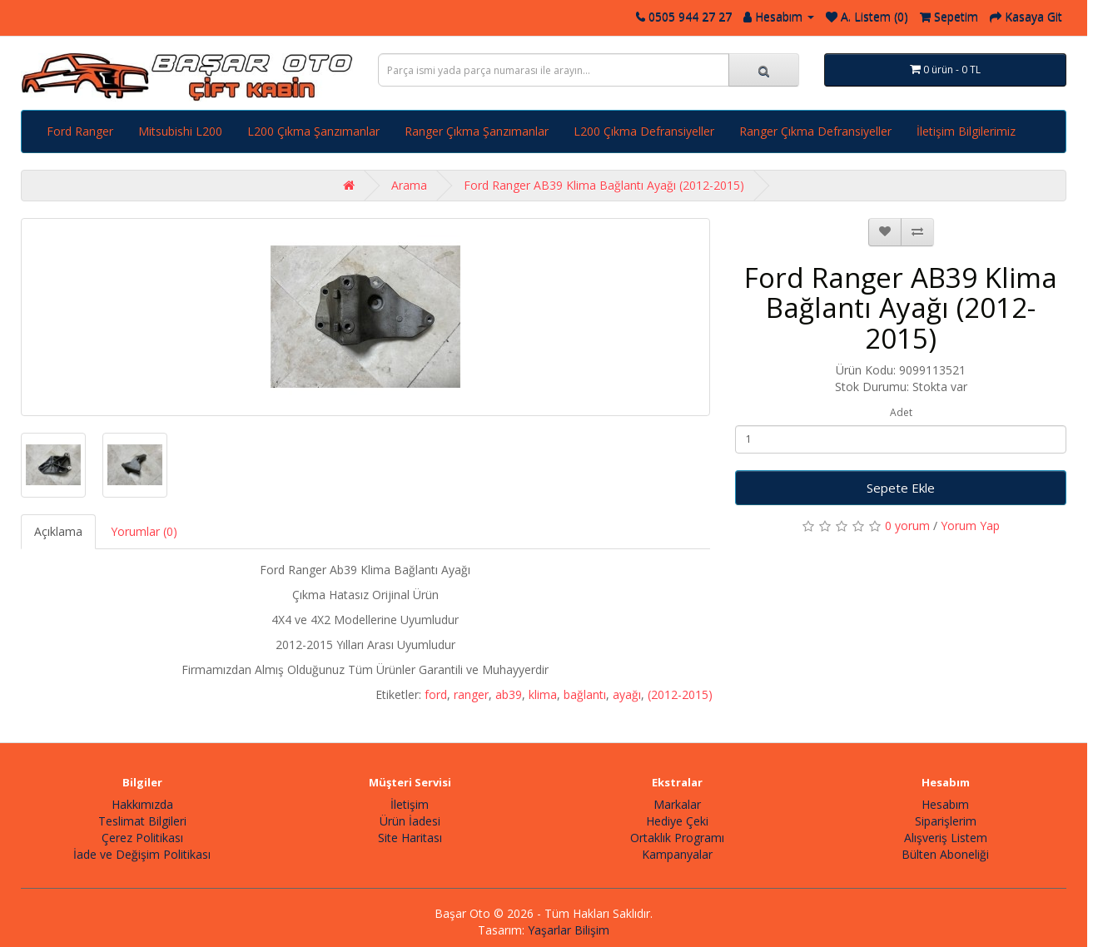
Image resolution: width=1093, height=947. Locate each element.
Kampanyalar (677, 854)
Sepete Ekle (901, 487)
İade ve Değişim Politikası (142, 854)
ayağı (627, 694)
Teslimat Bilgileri (142, 821)
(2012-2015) (680, 694)
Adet (901, 412)
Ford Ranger (80, 131)
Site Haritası (410, 837)
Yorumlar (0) (144, 531)
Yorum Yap (970, 525)
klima (543, 694)
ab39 (508, 694)
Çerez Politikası (142, 837)
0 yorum (907, 525)
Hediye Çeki (677, 821)
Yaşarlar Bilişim (568, 930)
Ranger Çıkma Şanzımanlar (477, 131)
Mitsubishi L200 (180, 131)
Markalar (677, 804)
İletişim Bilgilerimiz (966, 131)
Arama (409, 185)
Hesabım (945, 804)
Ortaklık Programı (677, 837)
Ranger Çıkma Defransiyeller (815, 131)
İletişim (409, 804)
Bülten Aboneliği (945, 854)
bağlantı (585, 694)
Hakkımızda (142, 804)
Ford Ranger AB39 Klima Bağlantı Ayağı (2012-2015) (604, 185)
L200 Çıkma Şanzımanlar (313, 131)
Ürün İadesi (410, 821)
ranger (471, 694)
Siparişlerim (945, 821)
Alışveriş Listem (945, 837)
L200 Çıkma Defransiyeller (644, 131)
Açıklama (58, 531)
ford (436, 694)
